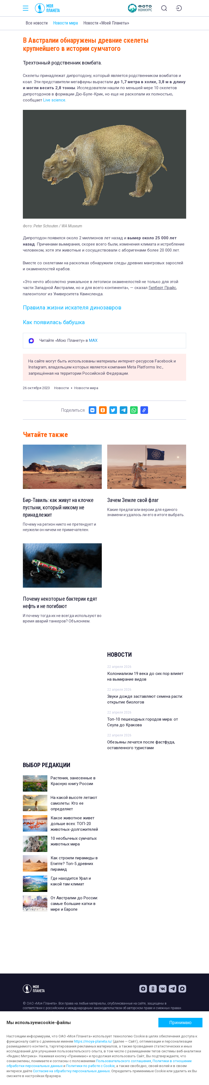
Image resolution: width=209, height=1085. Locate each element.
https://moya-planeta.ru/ (93, 1041)
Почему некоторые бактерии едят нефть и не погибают (61, 604)
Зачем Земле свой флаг (133, 500)
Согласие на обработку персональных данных (71, 1071)
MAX (93, 340)
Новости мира (65, 23)
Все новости (37, 23)
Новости (119, 655)
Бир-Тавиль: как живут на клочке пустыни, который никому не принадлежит (59, 508)
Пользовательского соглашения (123, 1061)
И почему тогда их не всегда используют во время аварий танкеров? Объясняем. (62, 620)
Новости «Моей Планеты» (106, 23)
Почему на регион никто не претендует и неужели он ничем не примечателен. (59, 528)
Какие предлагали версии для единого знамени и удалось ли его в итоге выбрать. (146, 512)
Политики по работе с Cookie (90, 1066)
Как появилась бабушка (54, 322)
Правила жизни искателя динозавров (72, 307)
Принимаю (180, 1022)
